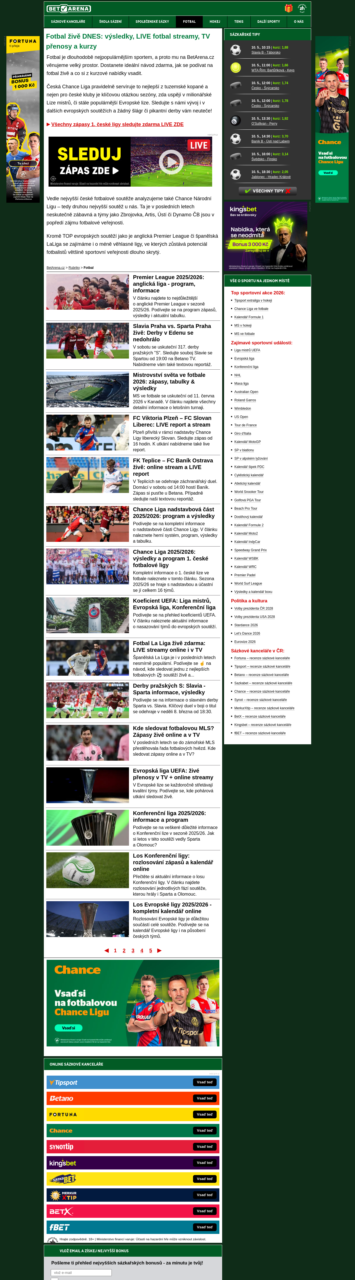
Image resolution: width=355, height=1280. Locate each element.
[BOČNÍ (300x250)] (265, 463)
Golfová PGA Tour (247, 694)
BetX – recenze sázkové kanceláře (260, 910)
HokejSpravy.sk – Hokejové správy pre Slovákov (170, 1177)
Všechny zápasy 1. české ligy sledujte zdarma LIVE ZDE (117, 124)
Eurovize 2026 (245, 836)
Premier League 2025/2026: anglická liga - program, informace (168, 284)
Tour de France (245, 619)
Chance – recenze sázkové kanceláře (262, 885)
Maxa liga (241, 577)
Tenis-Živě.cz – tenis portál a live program (87, 1161)
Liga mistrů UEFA (247, 544)
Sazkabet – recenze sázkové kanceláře (263, 877)
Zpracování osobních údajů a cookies (171, 1271)
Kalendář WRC (245, 761)
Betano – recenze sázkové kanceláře (261, 869)
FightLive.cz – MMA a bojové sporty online (88, 1136)
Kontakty (64, 1271)
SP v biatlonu (244, 644)
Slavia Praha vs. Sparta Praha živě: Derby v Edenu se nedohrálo (172, 332)
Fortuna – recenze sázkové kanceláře (262, 852)
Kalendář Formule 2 (248, 719)
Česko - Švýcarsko (265, 282)
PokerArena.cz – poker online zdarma (84, 1186)
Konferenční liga (246, 561)
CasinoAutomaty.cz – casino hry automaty (165, 1144)
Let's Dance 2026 (247, 827)
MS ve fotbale (244, 528)
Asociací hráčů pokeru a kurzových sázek (79, 1231)
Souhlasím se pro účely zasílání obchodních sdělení (119, 1097)
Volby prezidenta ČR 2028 (253, 802)
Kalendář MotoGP (247, 636)
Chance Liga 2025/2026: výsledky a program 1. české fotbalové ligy (170, 558)
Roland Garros (245, 594)
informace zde (141, 1248)
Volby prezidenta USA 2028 (254, 811)
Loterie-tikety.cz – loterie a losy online (161, 1152)
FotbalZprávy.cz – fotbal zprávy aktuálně (86, 1144)
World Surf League (248, 777)
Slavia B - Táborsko (266, 246)
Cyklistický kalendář (248, 669)
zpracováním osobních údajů (101, 1097)
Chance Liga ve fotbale (251, 503)
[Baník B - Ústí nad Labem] (239, 332)
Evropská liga (244, 552)
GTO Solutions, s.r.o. (263, 1271)
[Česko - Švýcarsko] (239, 279)
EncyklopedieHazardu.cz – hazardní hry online (168, 1136)
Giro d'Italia (242, 627)
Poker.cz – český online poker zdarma (85, 1194)
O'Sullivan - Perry (264, 317)
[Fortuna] (23, 201)
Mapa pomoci (190, 1259)
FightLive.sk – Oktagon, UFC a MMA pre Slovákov (171, 1169)
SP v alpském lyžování (251, 652)
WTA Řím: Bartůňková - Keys (273, 264)
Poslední (160, 950)
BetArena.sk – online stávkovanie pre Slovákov (169, 1161)
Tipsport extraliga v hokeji (253, 494)
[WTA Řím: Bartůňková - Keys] (239, 261)
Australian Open (246, 586)
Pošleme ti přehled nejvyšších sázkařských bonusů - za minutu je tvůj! (127, 1076)
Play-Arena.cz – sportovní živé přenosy (85, 1177)
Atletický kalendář (247, 677)
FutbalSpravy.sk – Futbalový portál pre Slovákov (170, 1186)
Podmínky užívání (125, 1271)
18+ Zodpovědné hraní (221, 1271)
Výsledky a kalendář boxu (253, 786)
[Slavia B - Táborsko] (239, 243)
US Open (241, 611)
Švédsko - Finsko (264, 353)
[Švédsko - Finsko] (239, 350)
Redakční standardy (91, 1271)
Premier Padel (244, 769)
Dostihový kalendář (248, 711)
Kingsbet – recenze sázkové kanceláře (262, 919)
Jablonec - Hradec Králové (271, 371)
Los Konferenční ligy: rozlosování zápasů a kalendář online (173, 862)
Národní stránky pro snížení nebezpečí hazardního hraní (243, 1259)
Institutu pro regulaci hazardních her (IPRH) (179, 1225)
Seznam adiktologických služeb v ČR (150, 1259)
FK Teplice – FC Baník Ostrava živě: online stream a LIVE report (173, 467)
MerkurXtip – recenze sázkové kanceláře (264, 902)
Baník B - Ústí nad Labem (271, 335)
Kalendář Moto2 (246, 727)
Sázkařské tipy (245, 228)
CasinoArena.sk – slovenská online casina (165, 1194)
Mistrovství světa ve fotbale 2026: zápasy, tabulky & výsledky (169, 381)
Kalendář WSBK (246, 752)
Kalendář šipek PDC (249, 661)
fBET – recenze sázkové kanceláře (260, 927)
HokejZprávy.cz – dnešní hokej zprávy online (89, 1152)
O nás (48, 1271)
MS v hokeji (243, 519)
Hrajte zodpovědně (60, 1242)
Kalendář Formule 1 (248, 511)
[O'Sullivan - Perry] (239, 314)
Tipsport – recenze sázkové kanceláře (262, 860)
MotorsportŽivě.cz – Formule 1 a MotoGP (87, 1169)
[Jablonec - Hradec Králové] (239, 368)
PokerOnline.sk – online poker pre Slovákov (166, 1202)
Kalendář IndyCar (247, 736)
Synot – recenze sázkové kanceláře (260, 894)
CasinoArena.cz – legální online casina (85, 1202)
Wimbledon (242, 602)
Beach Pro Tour (245, 702)
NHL (237, 569)
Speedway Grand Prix (250, 744)
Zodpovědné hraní (271, 1225)
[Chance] (332, 201)
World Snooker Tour (249, 686)
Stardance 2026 (246, 819)
